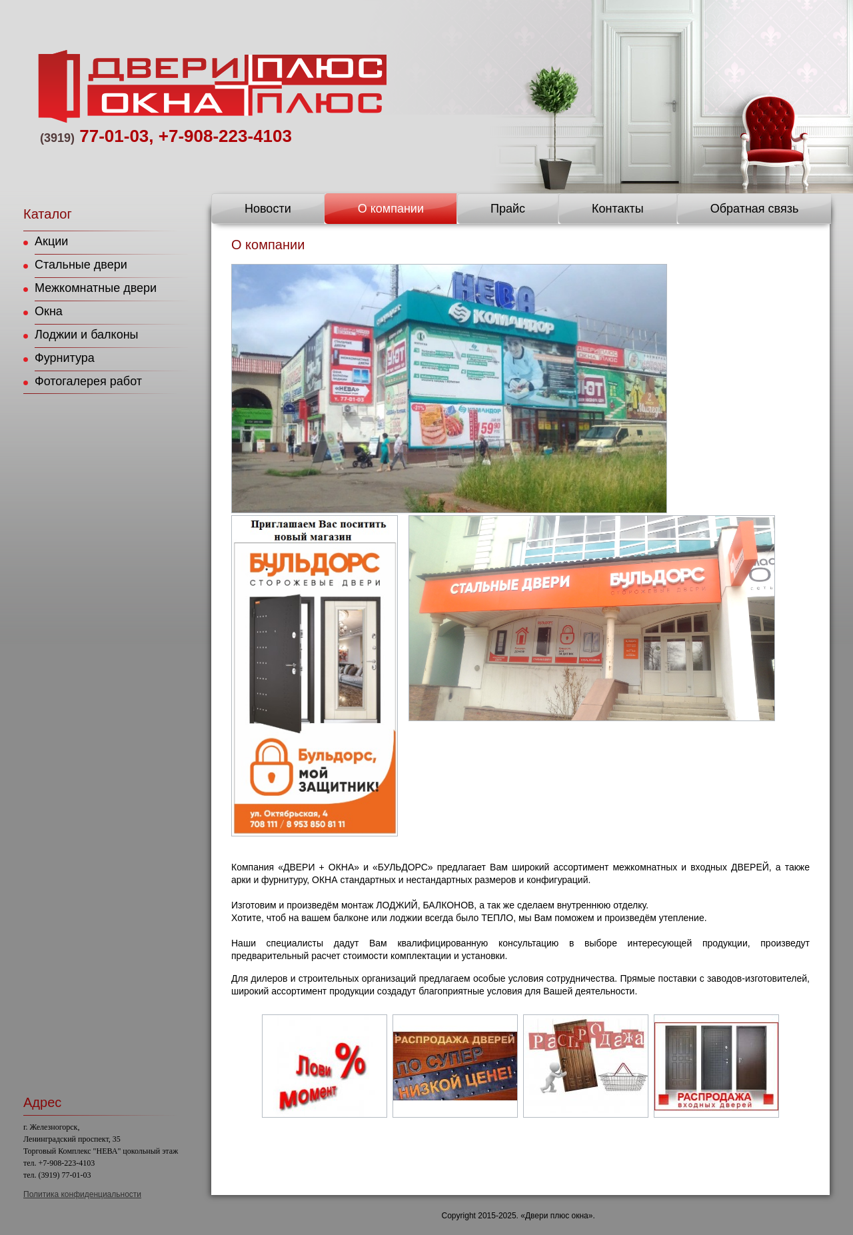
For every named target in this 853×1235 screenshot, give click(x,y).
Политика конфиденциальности (82, 1194)
